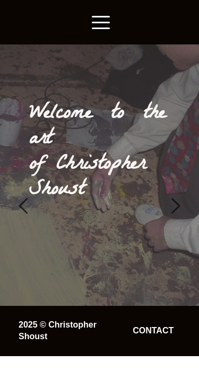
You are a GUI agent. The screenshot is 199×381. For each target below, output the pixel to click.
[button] (101, 22)
